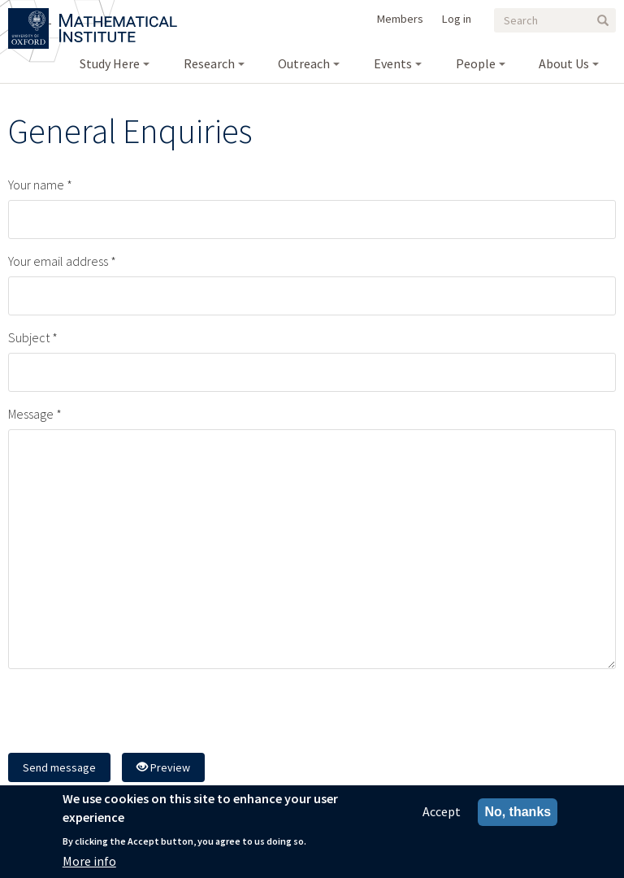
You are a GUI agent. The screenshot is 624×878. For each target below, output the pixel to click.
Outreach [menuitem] (304, 63)
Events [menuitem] (393, 63)
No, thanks (517, 812)
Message (31, 414)
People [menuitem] (476, 63)
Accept (441, 811)
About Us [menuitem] (564, 63)
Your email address (58, 261)
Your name (36, 184)
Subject (29, 337)
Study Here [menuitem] (110, 63)
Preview (163, 767)
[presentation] (131, 713)
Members (400, 18)
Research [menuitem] (209, 63)
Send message (59, 767)
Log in (456, 18)
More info (89, 861)
